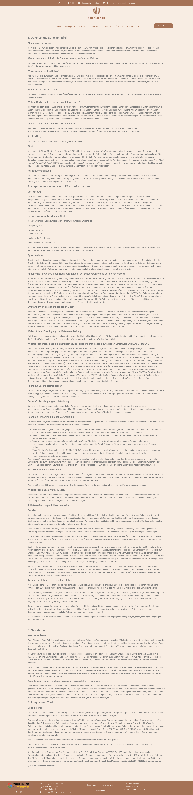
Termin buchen (95, 26)
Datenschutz (100, 791)
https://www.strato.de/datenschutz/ (141, 154)
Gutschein (109, 26)
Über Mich (120, 26)
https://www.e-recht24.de (45, 766)
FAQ (138, 26)
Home (58, 26)
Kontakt (130, 26)
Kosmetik (82, 26)
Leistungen (70, 26)
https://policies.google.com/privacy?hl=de (46, 747)
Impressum (91, 785)
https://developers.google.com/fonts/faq (94, 744)
